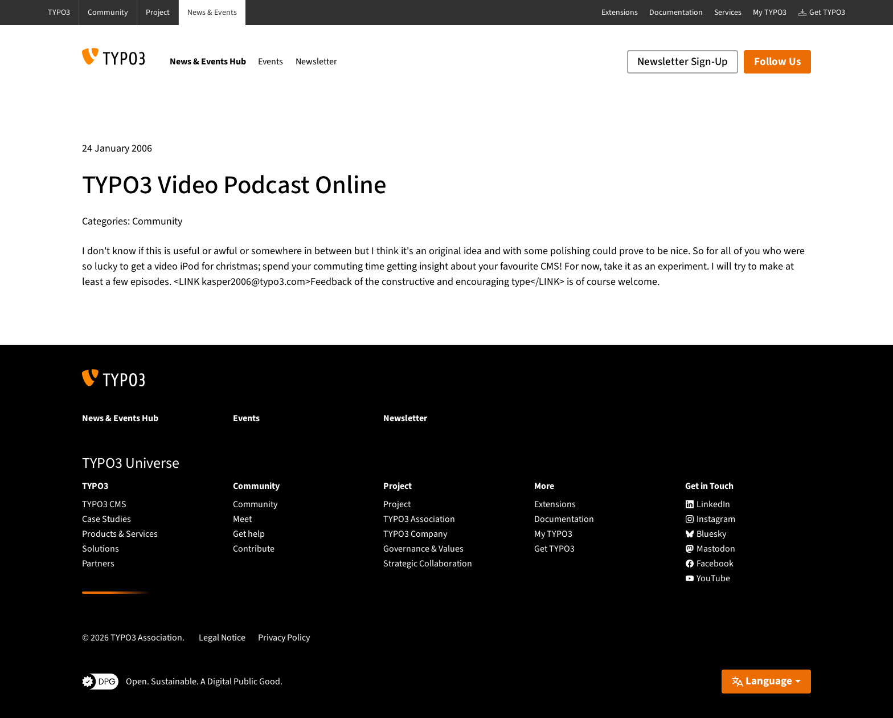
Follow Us (777, 62)
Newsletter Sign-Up (682, 62)
